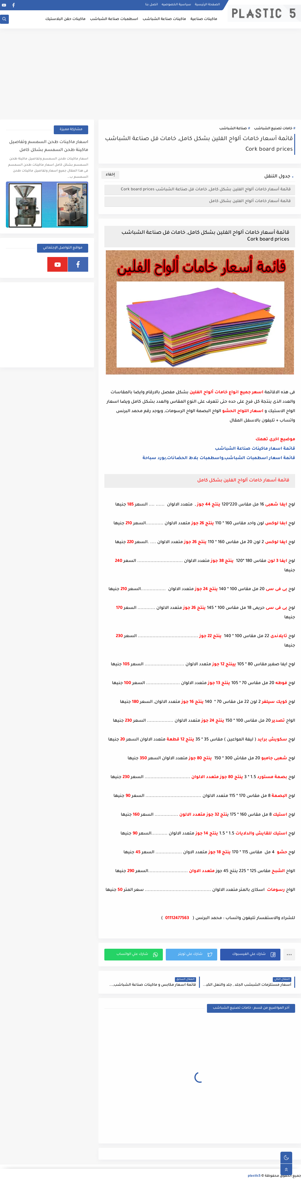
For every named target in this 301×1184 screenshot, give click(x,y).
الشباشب (225, 449)
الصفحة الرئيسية (207, 4)
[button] (250, 954)
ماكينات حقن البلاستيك (65, 19)
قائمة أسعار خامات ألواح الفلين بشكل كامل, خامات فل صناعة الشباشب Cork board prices (206, 189)
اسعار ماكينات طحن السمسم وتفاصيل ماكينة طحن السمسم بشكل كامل (48, 146)
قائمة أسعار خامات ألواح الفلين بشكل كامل (250, 201)
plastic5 (254, 1176)
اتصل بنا (151, 4)
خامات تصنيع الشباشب (273, 129)
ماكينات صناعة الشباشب (164, 19)
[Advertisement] (150, 74)
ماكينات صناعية (203, 19)
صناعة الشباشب (233, 129)
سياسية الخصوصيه (176, 4)
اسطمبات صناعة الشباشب (114, 19)
